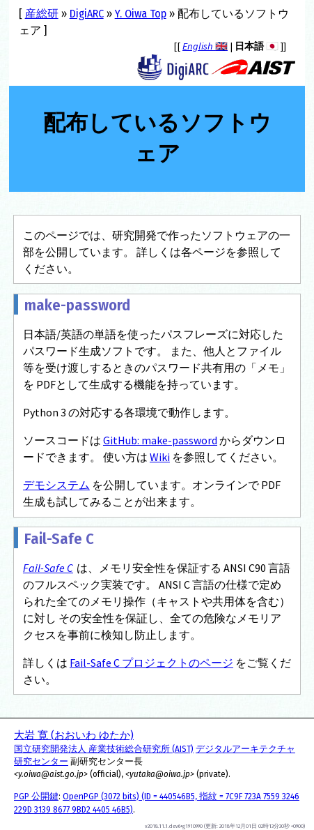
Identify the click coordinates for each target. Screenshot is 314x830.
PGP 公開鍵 (36, 796)
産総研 (41, 13)
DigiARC (87, 13)
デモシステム (56, 485)
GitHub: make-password (160, 440)
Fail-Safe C (48, 568)
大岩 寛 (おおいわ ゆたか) (74, 735)
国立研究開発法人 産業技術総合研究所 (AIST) (104, 749)
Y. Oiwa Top (140, 13)
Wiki (160, 457)
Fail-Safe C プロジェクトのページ (151, 663)
